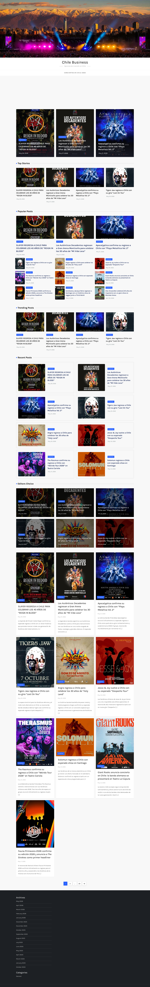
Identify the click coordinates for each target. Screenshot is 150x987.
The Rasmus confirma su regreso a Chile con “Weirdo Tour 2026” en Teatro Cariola (39, 278)
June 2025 (19, 946)
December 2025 (21, 922)
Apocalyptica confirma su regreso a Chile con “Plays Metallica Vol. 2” (111, 146)
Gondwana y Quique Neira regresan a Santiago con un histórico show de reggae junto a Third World (79, 293)
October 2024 (20, 967)
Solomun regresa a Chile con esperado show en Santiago (118, 463)
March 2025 (20, 959)
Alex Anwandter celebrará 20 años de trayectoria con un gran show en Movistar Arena (118, 293)
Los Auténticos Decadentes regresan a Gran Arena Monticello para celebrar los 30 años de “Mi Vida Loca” (74, 248)
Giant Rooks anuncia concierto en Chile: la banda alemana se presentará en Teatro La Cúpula (119, 278)
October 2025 (20, 930)
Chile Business (75, 62)
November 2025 (21, 926)
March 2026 (20, 909)
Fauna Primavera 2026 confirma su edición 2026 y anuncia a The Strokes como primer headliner (39, 293)
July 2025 (19, 942)
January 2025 (21, 963)
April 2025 (19, 955)
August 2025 (20, 938)
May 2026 (19, 901)
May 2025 (19, 951)
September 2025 (22, 934)
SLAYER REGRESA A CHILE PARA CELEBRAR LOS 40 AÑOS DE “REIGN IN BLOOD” (34, 146)
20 (79, 883)
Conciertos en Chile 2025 (75, 73)
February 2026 (21, 913)
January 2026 (21, 918)
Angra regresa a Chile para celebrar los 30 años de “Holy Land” (60, 435)
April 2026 (19, 905)
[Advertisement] (75, 90)
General (23, 140)
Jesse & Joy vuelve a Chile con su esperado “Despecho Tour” (119, 435)
